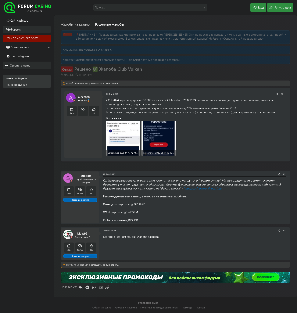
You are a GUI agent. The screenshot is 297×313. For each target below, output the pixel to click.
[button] (49, 47)
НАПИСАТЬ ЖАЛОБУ (24, 38)
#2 (284, 174)
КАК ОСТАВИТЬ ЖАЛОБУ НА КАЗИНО (87, 50)
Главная (200, 307)
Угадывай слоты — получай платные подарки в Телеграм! (141, 60)
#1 (282, 93)
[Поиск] (150, 7)
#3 (284, 230)
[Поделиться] (276, 94)
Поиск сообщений (16, 84)
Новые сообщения (16, 78)
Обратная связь (101, 307)
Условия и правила (125, 307)
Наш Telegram (19, 56)
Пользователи (19, 47)
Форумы (15, 29)
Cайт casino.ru (19, 20)
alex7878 (68, 74)
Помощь (187, 307)
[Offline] (74, 101)
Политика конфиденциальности (159, 307)
